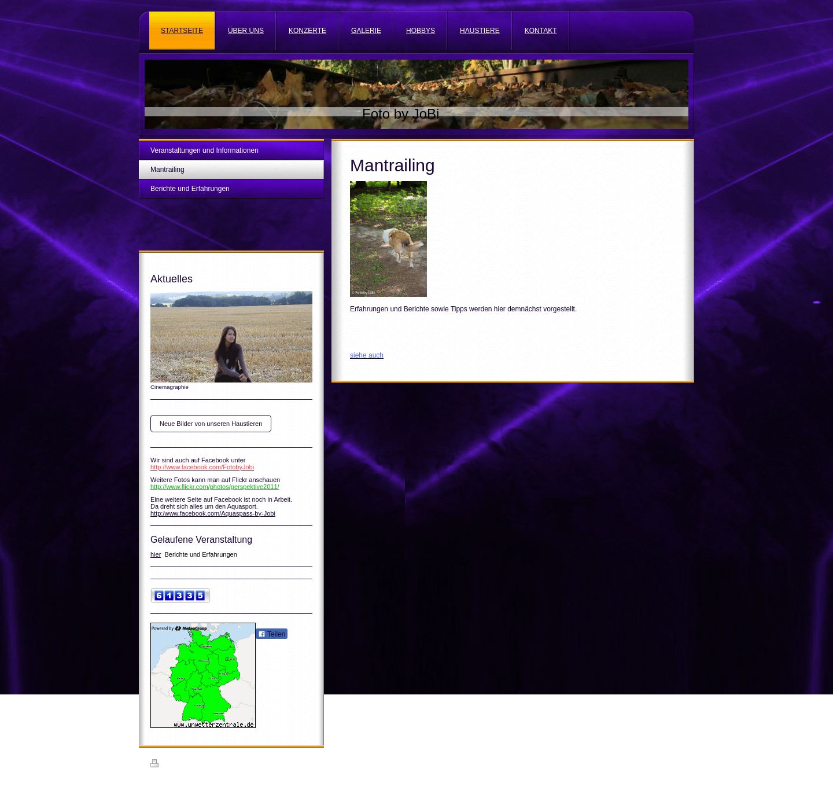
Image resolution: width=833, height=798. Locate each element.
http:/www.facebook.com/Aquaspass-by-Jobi (212, 513)
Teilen (271, 634)
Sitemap (216, 765)
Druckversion (175, 765)
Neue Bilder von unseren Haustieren (211, 423)
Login (675, 763)
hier (155, 554)
